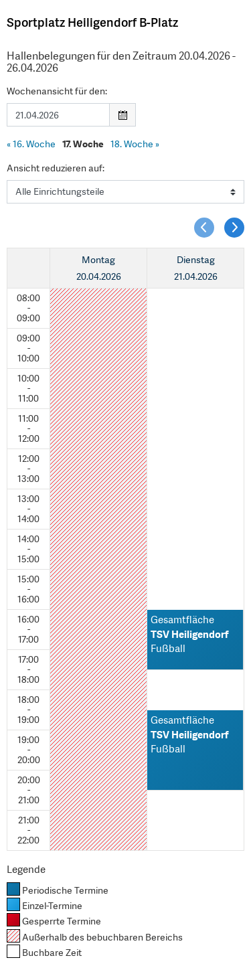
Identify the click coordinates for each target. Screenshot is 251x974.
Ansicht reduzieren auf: (55, 168)
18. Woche (134, 144)
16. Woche (31, 144)
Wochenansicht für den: (57, 91)
